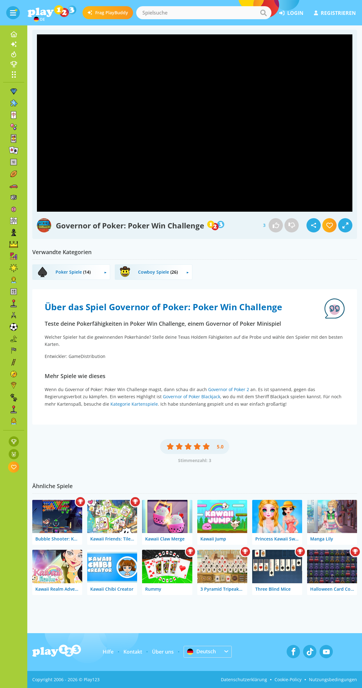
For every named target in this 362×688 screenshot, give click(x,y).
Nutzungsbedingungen (333, 679)
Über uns (163, 651)
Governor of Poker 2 (228, 389)
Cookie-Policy (288, 679)
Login (291, 13)
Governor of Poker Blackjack (191, 396)
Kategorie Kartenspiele (134, 404)
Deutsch (201, 651)
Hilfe (108, 651)
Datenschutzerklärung (244, 679)
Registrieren (335, 13)
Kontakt (132, 651)
